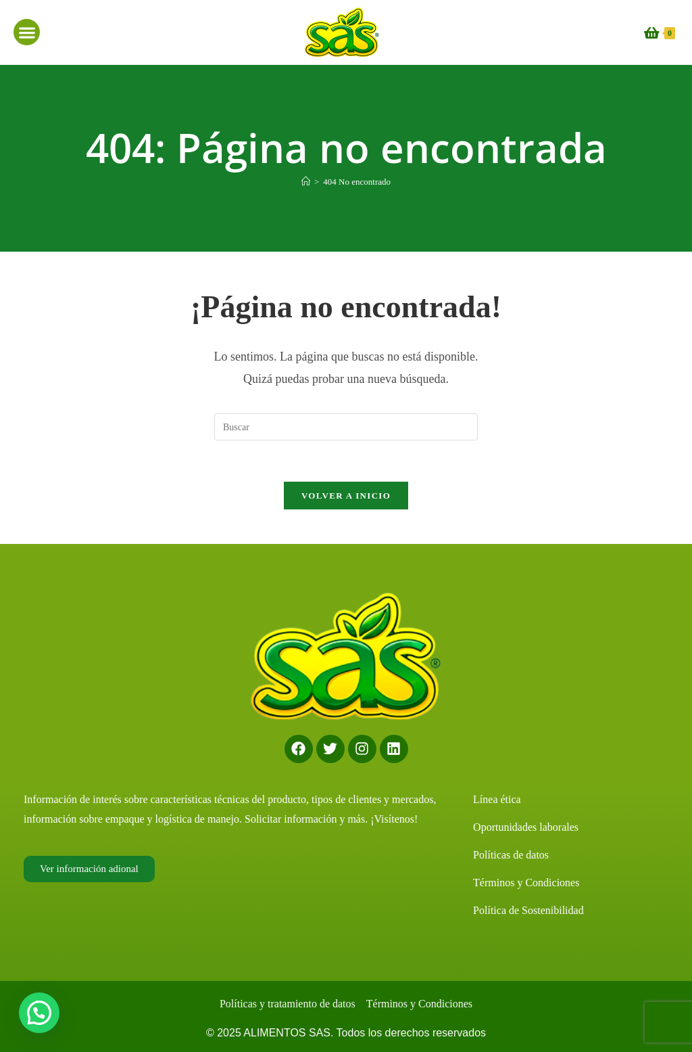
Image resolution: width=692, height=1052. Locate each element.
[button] (27, 32)
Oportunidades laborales (525, 827)
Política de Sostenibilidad (528, 910)
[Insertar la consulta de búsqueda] (346, 426)
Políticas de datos (511, 855)
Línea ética (497, 799)
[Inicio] (305, 182)
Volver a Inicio (346, 495)
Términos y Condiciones (526, 882)
